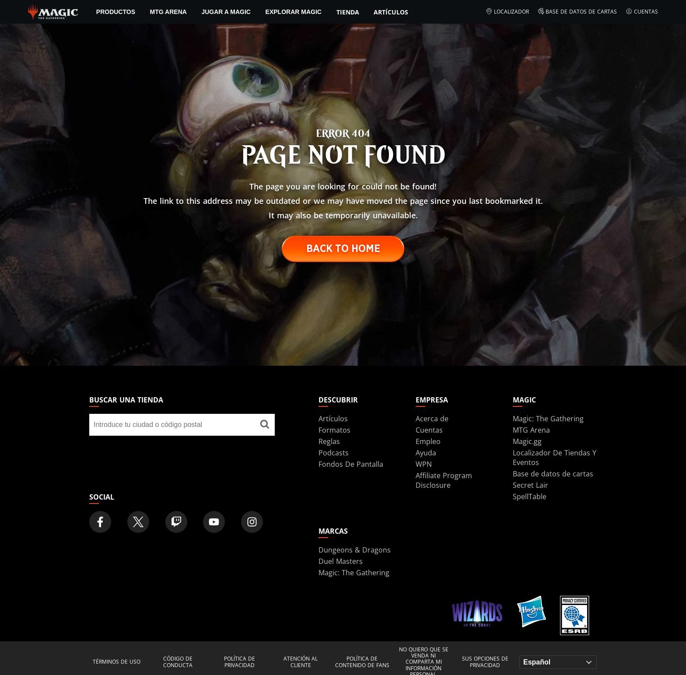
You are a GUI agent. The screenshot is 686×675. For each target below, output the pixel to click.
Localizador (507, 12)
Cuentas (642, 12)
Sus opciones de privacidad (485, 662)
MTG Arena (168, 11)
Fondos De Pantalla (350, 464)
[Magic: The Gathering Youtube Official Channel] (214, 522)
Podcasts (333, 453)
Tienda (347, 12)
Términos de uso (116, 662)
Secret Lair (530, 485)
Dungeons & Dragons (354, 550)
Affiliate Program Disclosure (444, 480)
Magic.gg (527, 441)
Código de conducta (177, 662)
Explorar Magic (294, 11)
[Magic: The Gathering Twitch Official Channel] (176, 522)
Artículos (391, 12)
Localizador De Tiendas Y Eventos (554, 457)
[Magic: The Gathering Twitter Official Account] (138, 522)
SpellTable (529, 496)
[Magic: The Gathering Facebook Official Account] (100, 522)
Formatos (334, 430)
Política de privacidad (239, 662)
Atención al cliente (301, 662)
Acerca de (432, 418)
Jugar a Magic (226, 11)
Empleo (428, 441)
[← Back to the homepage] (53, 11)
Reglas (329, 441)
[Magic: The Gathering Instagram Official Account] (252, 522)
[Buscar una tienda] (265, 425)
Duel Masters (340, 561)
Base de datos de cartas (577, 12)
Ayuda (426, 453)
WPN (424, 464)
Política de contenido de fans (362, 662)
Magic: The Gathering (548, 418)
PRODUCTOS (115, 11)
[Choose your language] (558, 662)
